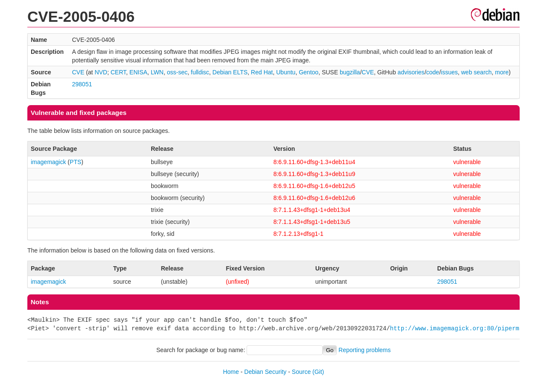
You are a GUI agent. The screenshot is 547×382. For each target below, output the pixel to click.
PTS (75, 162)
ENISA (138, 72)
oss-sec (177, 72)
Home (231, 371)
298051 (82, 84)
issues (449, 72)
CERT (118, 72)
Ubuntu (285, 72)
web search (476, 72)
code (432, 72)
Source (301, 371)
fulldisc (200, 72)
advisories (410, 72)
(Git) (318, 371)
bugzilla (350, 72)
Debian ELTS (229, 72)
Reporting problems (364, 350)
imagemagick (48, 162)
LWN (157, 72)
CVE (78, 72)
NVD (100, 72)
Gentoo (308, 72)
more (502, 72)
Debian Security (265, 371)
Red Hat (262, 72)
